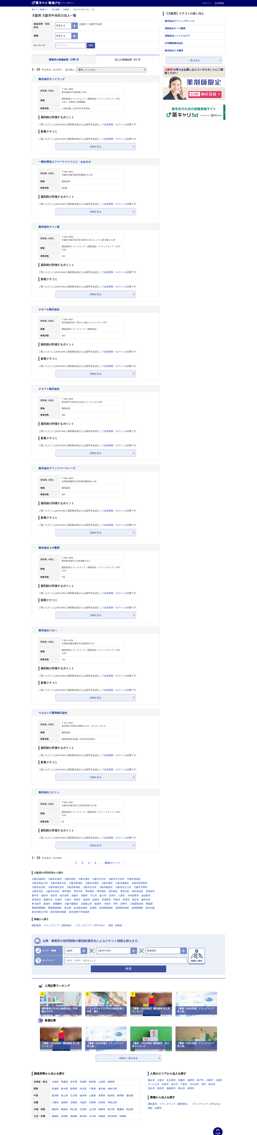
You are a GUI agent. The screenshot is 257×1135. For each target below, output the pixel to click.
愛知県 (129, 1095)
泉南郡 (93, 907)
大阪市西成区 (73, 887)
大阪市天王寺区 (116, 879)
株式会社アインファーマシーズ (57, 468)
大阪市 (107, 903)
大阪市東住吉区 (56, 887)
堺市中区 (78, 891)
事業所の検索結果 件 (64, 59)
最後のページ (112, 862)
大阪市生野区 (92, 883)
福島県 (111, 1081)
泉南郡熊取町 (106, 907)
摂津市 (126, 899)
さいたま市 (153, 1084)
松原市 (58, 899)
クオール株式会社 (49, 309)
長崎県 (73, 1116)
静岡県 (120, 1095)
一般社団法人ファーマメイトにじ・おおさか (65, 161)
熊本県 (83, 1116)
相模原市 (171, 1088)
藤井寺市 (146, 899)
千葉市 (183, 1084)
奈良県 (101, 1102)
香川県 (111, 1109)
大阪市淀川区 (90, 887)
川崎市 (209, 1080)
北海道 (55, 1081)
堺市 (115, 903)
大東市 (67, 899)
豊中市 (35, 895)
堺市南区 (113, 891)
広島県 (83, 1109)
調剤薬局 (36, 925)
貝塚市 (84, 895)
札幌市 (181, 1080)
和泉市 (77, 899)
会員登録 (219, 3)
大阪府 (66, 9)
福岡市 (191, 1080)
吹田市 (53, 895)
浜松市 (151, 1088)
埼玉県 (83, 1088)
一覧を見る (194, 60)
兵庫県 (92, 1102)
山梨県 (92, 1095)
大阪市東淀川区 (58, 883)
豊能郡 (149, 903)
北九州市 (194, 1084)
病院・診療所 (115, 925)
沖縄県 (122, 1116)
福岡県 (55, 1116)
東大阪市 (36, 903)
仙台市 (174, 1084)
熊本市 (160, 1088)
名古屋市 (171, 1080)
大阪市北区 (37, 891)
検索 (91, 45)
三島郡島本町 (136, 903)
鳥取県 (55, 1109)
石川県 (73, 1095)
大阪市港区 (84, 879)
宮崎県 (101, 1116)
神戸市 (200, 1080)
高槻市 (74, 895)
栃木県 (64, 1088)
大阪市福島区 (39, 879)
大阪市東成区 (76, 883)
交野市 (123, 903)
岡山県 (73, 1109)
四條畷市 (57, 903)
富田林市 (36, 899)
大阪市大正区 (99, 879)
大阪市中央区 (52, 891)
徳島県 (101, 1109)
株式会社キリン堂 (49, 226)
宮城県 (83, 1081)
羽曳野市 (106, 899)
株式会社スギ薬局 (49, 547)
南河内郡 (150, 907)
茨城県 (55, 1088)
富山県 (64, 1095)
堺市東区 (89, 891)
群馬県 (73, 1088)
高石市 (135, 899)
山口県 (92, 1109)
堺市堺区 (66, 891)
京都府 (73, 1102)
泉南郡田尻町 (122, 907)
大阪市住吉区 (39, 887)
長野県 (101, 1095)
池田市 (44, 895)
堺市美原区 (137, 891)
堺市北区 (124, 891)
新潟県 (55, 1095)
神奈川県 (112, 1088)
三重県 (55, 1102)
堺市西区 (101, 891)
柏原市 (95, 899)
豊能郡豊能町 (39, 907)
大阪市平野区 (141, 887)
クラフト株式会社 (49, 388)
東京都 (101, 1088)
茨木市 (112, 895)
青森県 (64, 1081)
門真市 (116, 899)
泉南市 (46, 903)
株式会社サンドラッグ (52, 79)
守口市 (93, 895)
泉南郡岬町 (137, 907)
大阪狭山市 (86, 903)
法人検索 (55, 9)
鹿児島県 (112, 1116)
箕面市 (86, 899)
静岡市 (191, 1088)
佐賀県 (64, 1116)
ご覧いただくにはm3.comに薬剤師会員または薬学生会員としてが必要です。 (88, 124)
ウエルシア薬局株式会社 (53, 712)
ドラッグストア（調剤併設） (58, 925)
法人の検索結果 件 (127, 59)
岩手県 (73, 1081)
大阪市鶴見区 (106, 887)
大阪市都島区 (71, 903)
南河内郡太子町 (40, 912)
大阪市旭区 (107, 883)
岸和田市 (150, 891)
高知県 (129, 1109)
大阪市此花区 (55, 879)
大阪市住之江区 (123, 887)
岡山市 (181, 1088)
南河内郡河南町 (58, 912)
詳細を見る (95, 146)
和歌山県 (112, 1102)
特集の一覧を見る (128, 1058)
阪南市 (98, 903)
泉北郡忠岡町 (80, 907)
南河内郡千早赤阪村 (79, 912)
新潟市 (211, 1084)
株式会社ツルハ (48, 630)
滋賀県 (64, 1102)
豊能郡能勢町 (55, 907)
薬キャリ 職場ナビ (40, 9)
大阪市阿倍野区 (139, 883)
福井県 (83, 1095)
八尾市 (121, 895)
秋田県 (92, 1081)
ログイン (207, 3)
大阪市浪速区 (134, 879)
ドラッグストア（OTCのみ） (91, 925)
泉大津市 (64, 895)
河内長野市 (133, 895)
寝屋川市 (48, 899)
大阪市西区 (70, 879)
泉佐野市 (146, 895)
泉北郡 (67, 907)
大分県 (92, 1116)
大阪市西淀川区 (40, 883)
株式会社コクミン (49, 792)
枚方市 (102, 895)
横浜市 (151, 1080)
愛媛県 (120, 1109)
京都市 (219, 1080)
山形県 (101, 1081)
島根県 (64, 1109)
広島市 (165, 1084)
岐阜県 (111, 1095)
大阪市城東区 (122, 883)
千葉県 (92, 1088)
